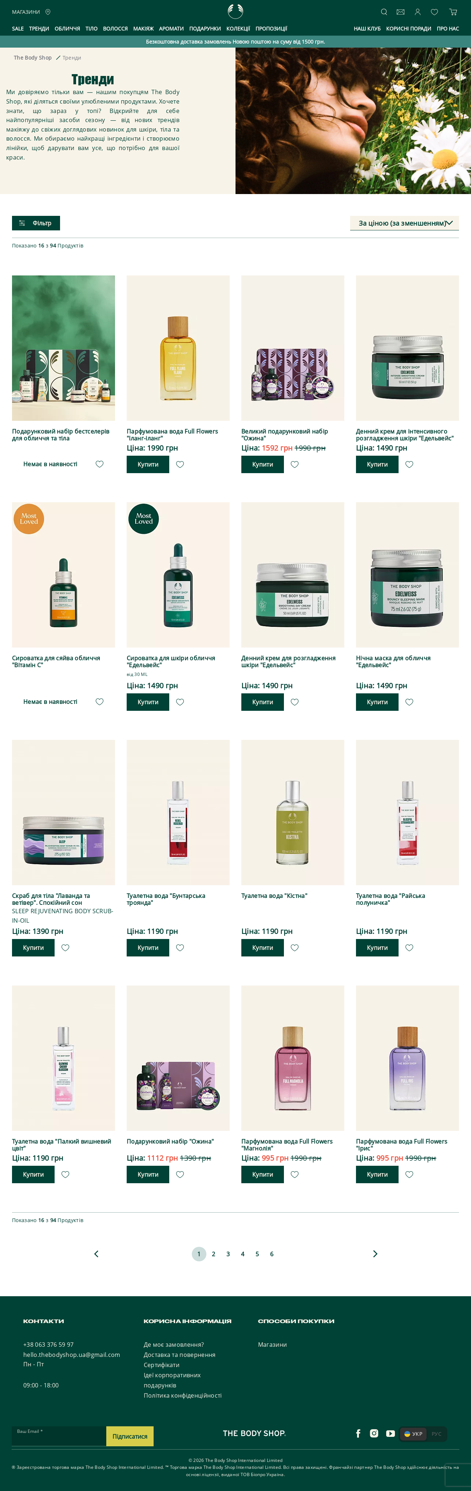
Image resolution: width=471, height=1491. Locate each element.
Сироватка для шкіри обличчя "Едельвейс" (171, 661)
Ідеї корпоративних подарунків (172, 1379)
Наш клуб (367, 28)
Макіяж (143, 28)
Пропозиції (271, 28)
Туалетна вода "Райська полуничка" (390, 899)
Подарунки (205, 28)
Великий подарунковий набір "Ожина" (284, 435)
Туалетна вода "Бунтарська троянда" (166, 899)
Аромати (171, 28)
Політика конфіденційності (183, 1394)
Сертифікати (162, 1364)
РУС (437, 1432)
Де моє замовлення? (174, 1343)
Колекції (238, 28)
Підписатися (129, 1435)
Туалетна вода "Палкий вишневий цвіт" (61, 1144)
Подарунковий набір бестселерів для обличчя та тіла (61, 435)
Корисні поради (408, 28)
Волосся (115, 28)
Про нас (448, 28)
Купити (148, 464)
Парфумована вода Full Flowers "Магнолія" (287, 1144)
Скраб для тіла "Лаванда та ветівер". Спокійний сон (51, 899)
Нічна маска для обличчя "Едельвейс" (393, 661)
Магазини (272, 1343)
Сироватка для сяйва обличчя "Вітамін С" (56, 661)
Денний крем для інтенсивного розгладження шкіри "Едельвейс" (405, 435)
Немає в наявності (50, 464)
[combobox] (404, 223)
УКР (413, 1432)
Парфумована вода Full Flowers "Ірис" (401, 1144)
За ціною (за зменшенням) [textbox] (402, 223)
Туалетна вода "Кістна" (274, 895)
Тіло (92, 28)
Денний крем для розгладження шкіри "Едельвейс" (288, 661)
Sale (18, 28)
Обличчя (67, 28)
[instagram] (374, 1432)
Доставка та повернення (180, 1354)
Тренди (39, 28)
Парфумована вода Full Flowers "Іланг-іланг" (172, 435)
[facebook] (358, 1432)
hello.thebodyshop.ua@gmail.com (71, 1354)
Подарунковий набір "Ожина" (170, 1140)
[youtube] (391, 1432)
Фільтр (35, 223)
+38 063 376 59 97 (48, 1343)
